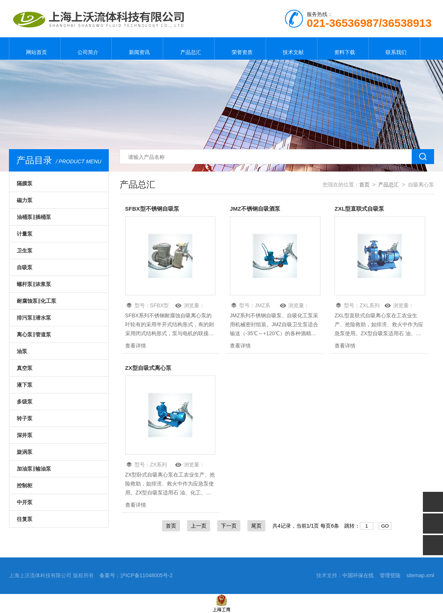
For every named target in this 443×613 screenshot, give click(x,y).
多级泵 (24, 402)
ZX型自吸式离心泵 (149, 369)
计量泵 (24, 234)
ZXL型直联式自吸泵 (361, 209)
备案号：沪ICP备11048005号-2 (136, 577)
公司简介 (86, 48)
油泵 (22, 351)
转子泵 (24, 418)
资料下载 (342, 48)
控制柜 (24, 485)
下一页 (229, 527)
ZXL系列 (370, 306)
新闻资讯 (137, 48)
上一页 (198, 527)
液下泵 (24, 385)
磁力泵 (24, 200)
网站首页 (34, 48)
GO (385, 527)
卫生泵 (24, 251)
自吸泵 (24, 267)
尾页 (256, 527)
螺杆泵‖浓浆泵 (34, 284)
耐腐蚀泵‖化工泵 (36, 301)
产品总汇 (188, 48)
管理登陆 (390, 577)
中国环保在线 (358, 577)
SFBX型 (159, 306)
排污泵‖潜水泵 (34, 318)
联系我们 (394, 48)
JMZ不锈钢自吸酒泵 (257, 209)
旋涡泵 (24, 452)
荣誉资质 (240, 48)
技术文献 (291, 48)
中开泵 (24, 502)
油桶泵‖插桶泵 (34, 217)
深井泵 (24, 435)
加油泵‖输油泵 (34, 469)
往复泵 (24, 519)
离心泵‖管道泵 (34, 334)
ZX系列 (158, 466)
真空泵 (24, 368)
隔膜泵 (24, 183)
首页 (364, 185)
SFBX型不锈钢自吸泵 (154, 209)
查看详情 (135, 346)
